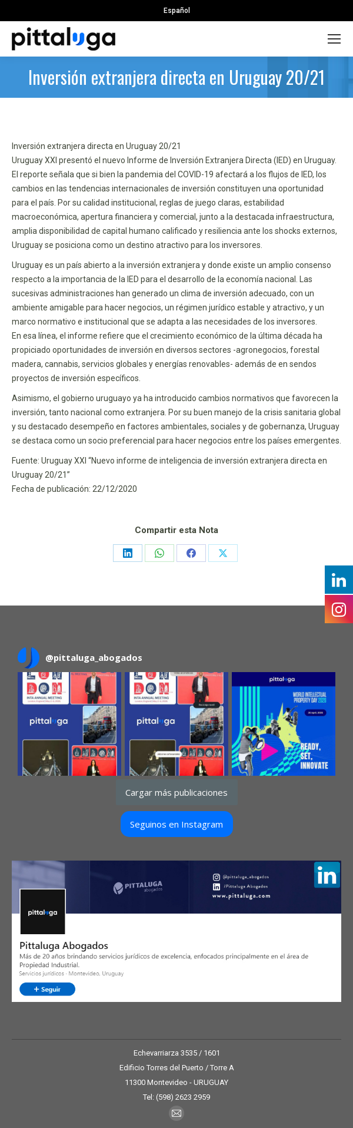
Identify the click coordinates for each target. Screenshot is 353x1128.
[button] (69, 724)
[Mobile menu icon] (334, 39)
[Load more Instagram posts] (177, 792)
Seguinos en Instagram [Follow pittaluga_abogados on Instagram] (176, 824)
